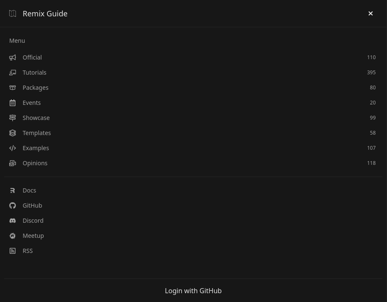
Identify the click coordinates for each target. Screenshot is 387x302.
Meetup (26, 236)
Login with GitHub (193, 290)
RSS (21, 251)
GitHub (25, 205)
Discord (26, 220)
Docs (22, 190)
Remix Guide (38, 13)
